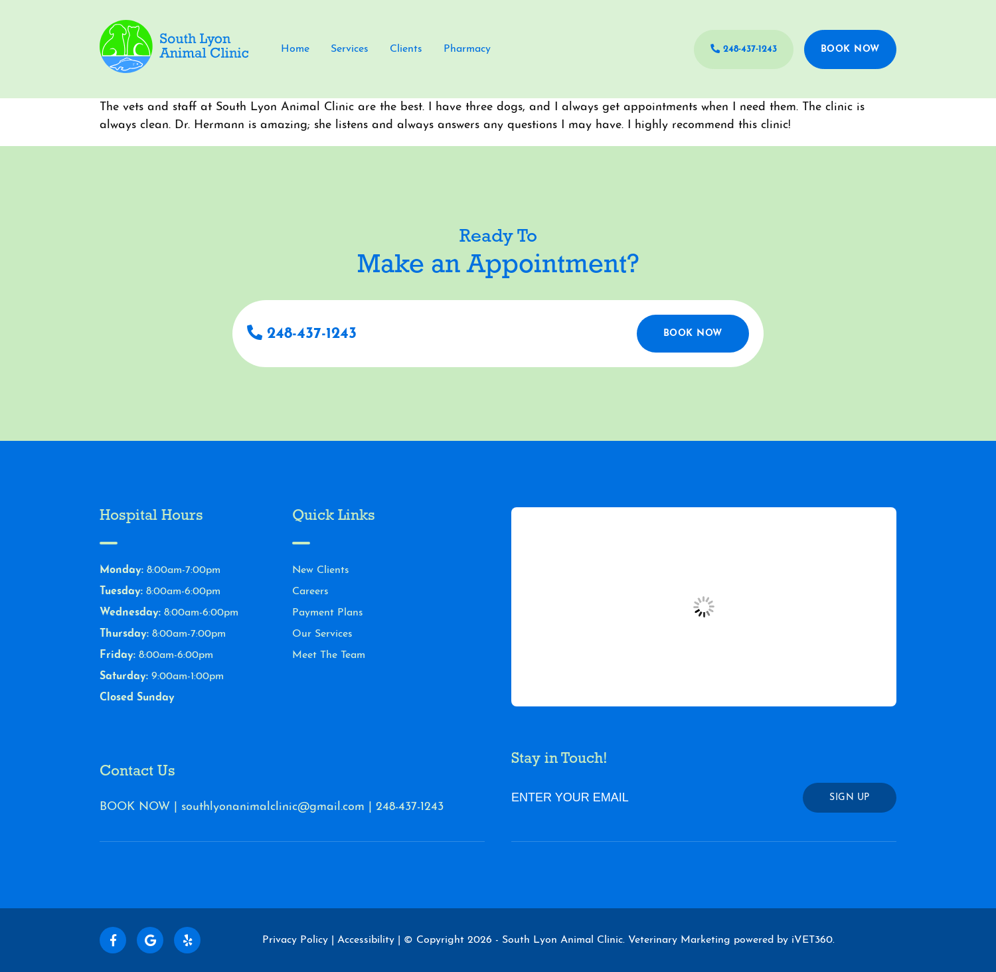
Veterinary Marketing (679, 940)
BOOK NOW (135, 807)
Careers (310, 591)
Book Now (850, 49)
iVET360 (812, 940)
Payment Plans (327, 613)
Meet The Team (328, 655)
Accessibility (365, 940)
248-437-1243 (743, 49)
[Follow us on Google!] (150, 940)
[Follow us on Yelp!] (187, 940)
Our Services (322, 634)
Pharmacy (467, 49)
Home (295, 49)
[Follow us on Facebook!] (113, 940)
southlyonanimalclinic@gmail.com (273, 807)
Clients (406, 49)
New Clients (320, 570)
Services (350, 49)
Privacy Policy (295, 940)
